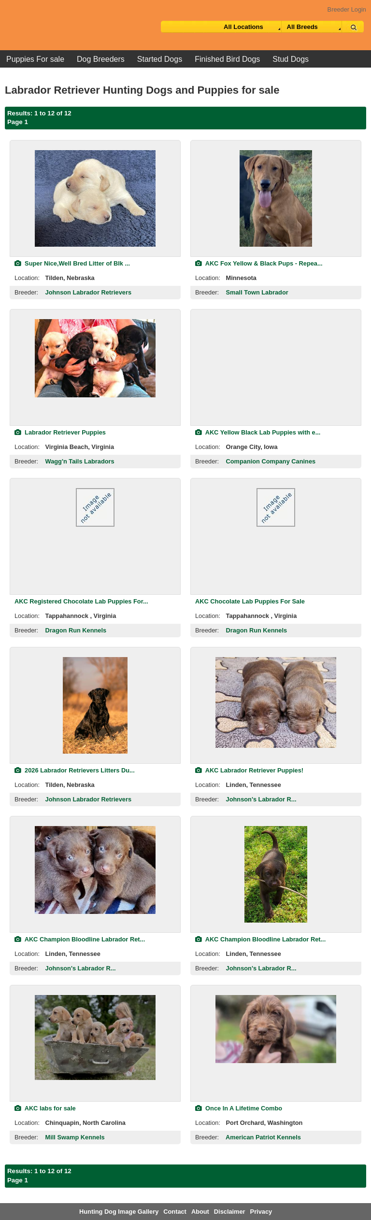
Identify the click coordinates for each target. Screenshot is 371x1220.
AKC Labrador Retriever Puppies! (249, 770)
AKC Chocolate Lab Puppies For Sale (250, 601)
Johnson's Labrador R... (261, 799)
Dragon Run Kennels (76, 630)
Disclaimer (229, 1211)
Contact (174, 1211)
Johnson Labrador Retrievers (88, 292)
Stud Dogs (290, 59)
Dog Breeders (101, 59)
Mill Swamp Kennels (75, 1137)
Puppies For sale (35, 59)
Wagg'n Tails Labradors (79, 461)
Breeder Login (347, 9)
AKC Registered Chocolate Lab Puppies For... (81, 601)
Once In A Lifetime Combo (238, 1108)
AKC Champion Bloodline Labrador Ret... (79, 939)
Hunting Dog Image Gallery (118, 1211)
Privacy (261, 1211)
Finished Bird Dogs (227, 59)
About (200, 1211)
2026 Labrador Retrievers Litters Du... (74, 770)
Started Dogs (159, 59)
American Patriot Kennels (263, 1137)
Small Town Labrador (257, 292)
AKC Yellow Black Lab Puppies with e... (257, 432)
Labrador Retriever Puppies (60, 432)
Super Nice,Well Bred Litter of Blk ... (72, 263)
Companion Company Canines (271, 461)
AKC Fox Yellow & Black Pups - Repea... (259, 263)
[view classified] (95, 198)
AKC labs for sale (45, 1108)
